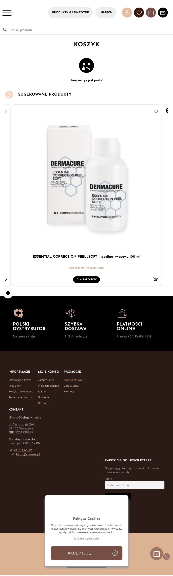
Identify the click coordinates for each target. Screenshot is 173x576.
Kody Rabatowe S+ (75, 380)
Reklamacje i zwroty (20, 397)
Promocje (69, 391)
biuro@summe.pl (28, 454)
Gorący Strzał (71, 385)
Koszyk (42, 391)
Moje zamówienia (48, 385)
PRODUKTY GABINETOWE (70, 12)
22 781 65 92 (23, 450)
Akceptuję (79, 553)
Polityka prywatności (21, 391)
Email (108, 479)
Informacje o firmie (20, 380)
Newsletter (44, 403)
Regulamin (15, 385)
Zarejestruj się (46, 380)
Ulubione (43, 397)
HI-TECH (106, 12)
